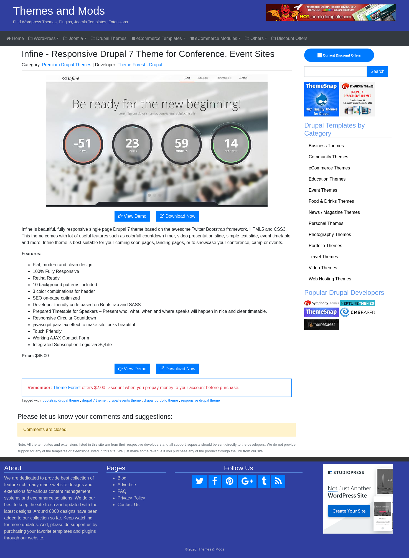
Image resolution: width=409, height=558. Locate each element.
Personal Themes (326, 223)
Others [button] (254, 38)
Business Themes (326, 145)
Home (15, 38)
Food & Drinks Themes (331, 201)
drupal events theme (125, 400)
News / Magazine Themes (334, 212)
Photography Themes (330, 234)
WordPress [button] (41, 38)
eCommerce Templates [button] (156, 38)
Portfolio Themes (325, 245)
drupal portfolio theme (161, 400)
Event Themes (323, 190)
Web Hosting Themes (330, 279)
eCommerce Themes (329, 168)
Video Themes (323, 267)
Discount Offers (289, 38)
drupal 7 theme (94, 400)
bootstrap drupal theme (60, 400)
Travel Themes (323, 256)
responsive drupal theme (200, 400)
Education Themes (327, 179)
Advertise (127, 484)
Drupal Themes (109, 38)
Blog (122, 478)
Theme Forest (67, 387)
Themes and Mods (59, 11)
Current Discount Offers (340, 55)
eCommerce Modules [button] (213, 38)
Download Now (177, 216)
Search (377, 71)
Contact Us (128, 504)
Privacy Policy (131, 498)
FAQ (122, 491)
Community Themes (328, 156)
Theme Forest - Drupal (140, 64)
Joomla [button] (73, 38)
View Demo (132, 216)
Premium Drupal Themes (67, 64)
